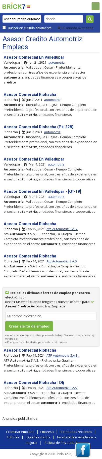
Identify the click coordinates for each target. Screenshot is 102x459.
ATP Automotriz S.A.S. (62, 355)
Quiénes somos (38, 437)
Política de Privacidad (61, 442)
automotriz (56, 62)
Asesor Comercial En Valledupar (34, 57)
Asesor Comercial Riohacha (30, 94)
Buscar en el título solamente (30, 28)
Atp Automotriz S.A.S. (62, 229)
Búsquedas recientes (76, 431)
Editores (13, 437)
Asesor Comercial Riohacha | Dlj (34, 382)
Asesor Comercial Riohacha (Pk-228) (38, 127)
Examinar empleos (20, 431)
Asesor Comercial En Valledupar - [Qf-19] (42, 191)
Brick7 (13, 5)
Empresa (47, 431)
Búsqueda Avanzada (75, 28)
